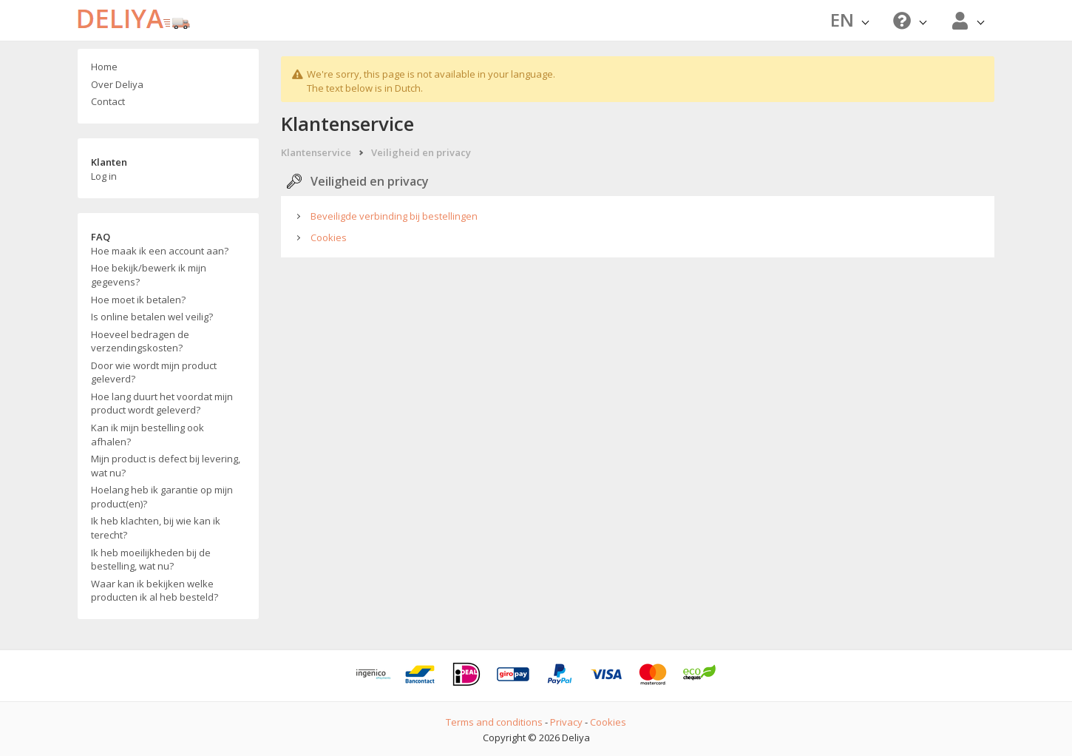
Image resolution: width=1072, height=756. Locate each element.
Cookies (329, 237)
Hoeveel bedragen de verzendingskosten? (140, 341)
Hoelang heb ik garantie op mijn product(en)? (162, 496)
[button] (908, 20)
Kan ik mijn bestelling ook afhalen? (147, 434)
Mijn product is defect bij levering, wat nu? (165, 465)
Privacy (566, 722)
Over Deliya (117, 84)
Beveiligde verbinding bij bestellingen (394, 216)
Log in (104, 176)
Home (104, 66)
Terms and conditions (494, 722)
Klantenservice (316, 152)
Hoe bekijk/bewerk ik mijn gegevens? (148, 274)
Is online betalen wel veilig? (152, 316)
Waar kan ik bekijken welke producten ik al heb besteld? (154, 590)
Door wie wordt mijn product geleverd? (154, 372)
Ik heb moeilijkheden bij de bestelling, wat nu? (151, 559)
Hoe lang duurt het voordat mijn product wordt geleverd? (162, 403)
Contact (108, 101)
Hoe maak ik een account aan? (159, 250)
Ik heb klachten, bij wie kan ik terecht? (155, 527)
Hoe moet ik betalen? (138, 299)
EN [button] (849, 19)
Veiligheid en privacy (421, 152)
